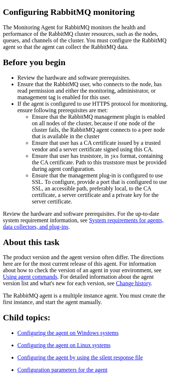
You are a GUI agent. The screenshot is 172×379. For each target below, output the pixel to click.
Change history (133, 283)
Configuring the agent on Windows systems (67, 333)
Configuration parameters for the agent (62, 370)
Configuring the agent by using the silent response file (80, 357)
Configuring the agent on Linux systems (63, 345)
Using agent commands (30, 277)
